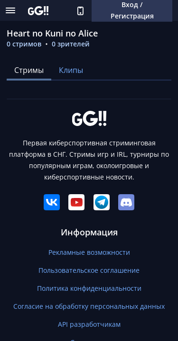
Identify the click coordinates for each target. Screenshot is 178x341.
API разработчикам (89, 324)
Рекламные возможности (89, 252)
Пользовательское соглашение (89, 270)
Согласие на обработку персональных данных (89, 306)
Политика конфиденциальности (89, 288)
